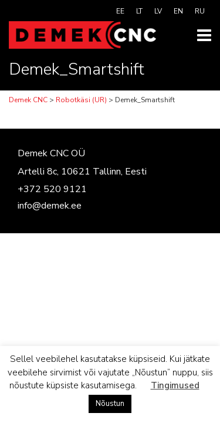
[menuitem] (120, 11)
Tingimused (175, 385)
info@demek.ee (50, 205)
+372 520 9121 (52, 189)
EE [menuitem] (120, 11)
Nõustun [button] (110, 403)
